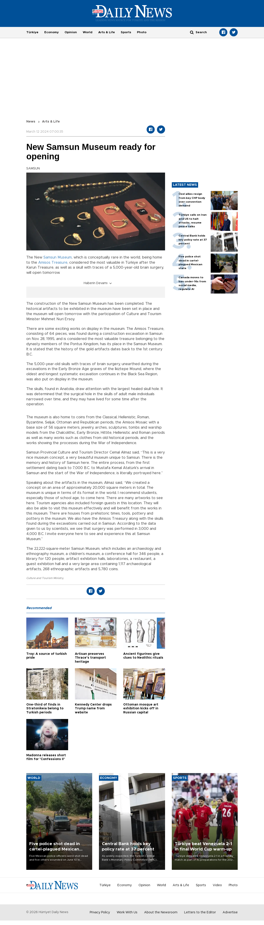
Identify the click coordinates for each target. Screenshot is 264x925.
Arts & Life (106, 32)
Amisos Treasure (52, 262)
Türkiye (32, 32)
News (30, 121)
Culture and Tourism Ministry (44, 578)
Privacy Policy (100, 912)
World (87, 32)
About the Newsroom (160, 912)
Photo (141, 32)
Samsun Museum (57, 257)
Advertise (230, 912)
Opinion (71, 32)
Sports (126, 32)
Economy (51, 32)
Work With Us (127, 912)
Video (217, 885)
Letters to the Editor (200, 912)
